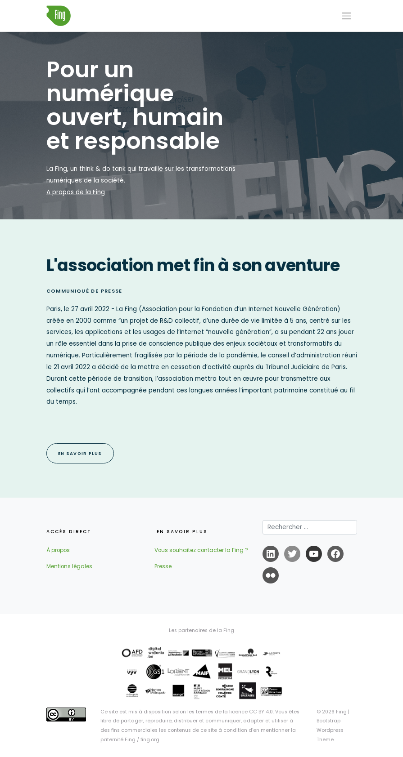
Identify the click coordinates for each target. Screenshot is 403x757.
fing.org (149, 739)
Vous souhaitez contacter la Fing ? (201, 550)
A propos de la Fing (75, 192)
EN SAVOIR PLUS (80, 453)
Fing (341, 711)
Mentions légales (69, 566)
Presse (163, 566)
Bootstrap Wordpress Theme (330, 730)
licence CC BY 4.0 (251, 711)
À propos (58, 550)
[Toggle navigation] (346, 16)
